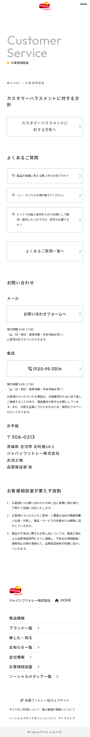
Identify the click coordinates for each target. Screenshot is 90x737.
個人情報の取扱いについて (58, 709)
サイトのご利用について (24, 709)
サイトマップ (66, 718)
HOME (15, 83)
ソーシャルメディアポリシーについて (32, 718)
